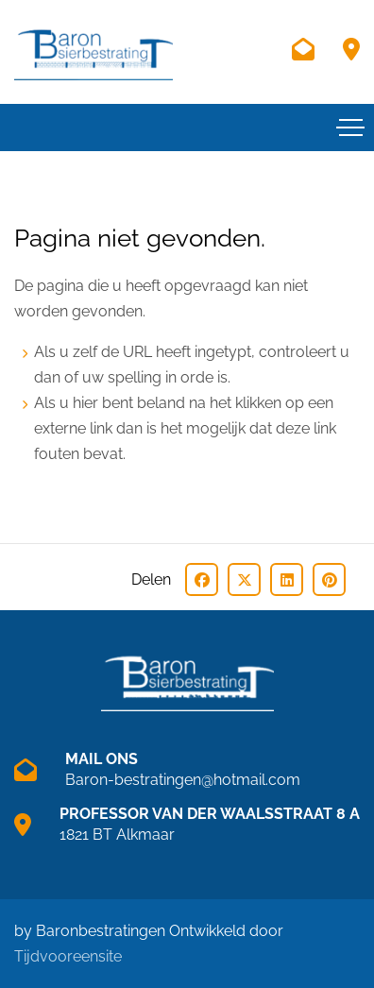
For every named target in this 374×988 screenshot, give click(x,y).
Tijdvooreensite (68, 956)
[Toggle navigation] (350, 127)
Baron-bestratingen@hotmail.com (182, 780)
